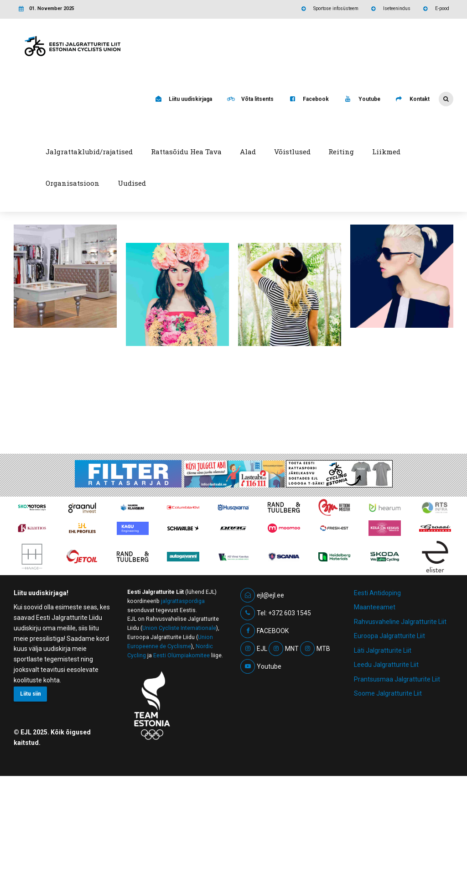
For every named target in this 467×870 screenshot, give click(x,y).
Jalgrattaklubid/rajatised (89, 151)
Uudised (132, 183)
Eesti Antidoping (377, 687)
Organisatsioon (72, 183)
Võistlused (292, 151)
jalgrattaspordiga (183, 695)
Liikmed (386, 151)
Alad (248, 151)
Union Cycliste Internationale (179, 722)
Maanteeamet (374, 701)
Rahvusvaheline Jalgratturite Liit (400, 715)
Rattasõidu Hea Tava (186, 151)
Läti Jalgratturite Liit (382, 744)
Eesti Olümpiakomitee (181, 749)
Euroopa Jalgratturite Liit (389, 730)
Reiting (341, 151)
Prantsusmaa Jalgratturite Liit (397, 773)
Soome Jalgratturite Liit (388, 787)
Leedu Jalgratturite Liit (386, 758)
